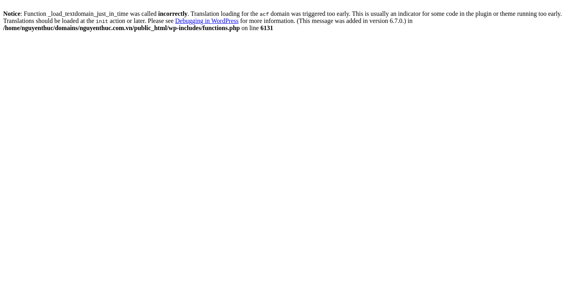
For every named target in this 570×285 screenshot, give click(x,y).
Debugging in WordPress (207, 20)
